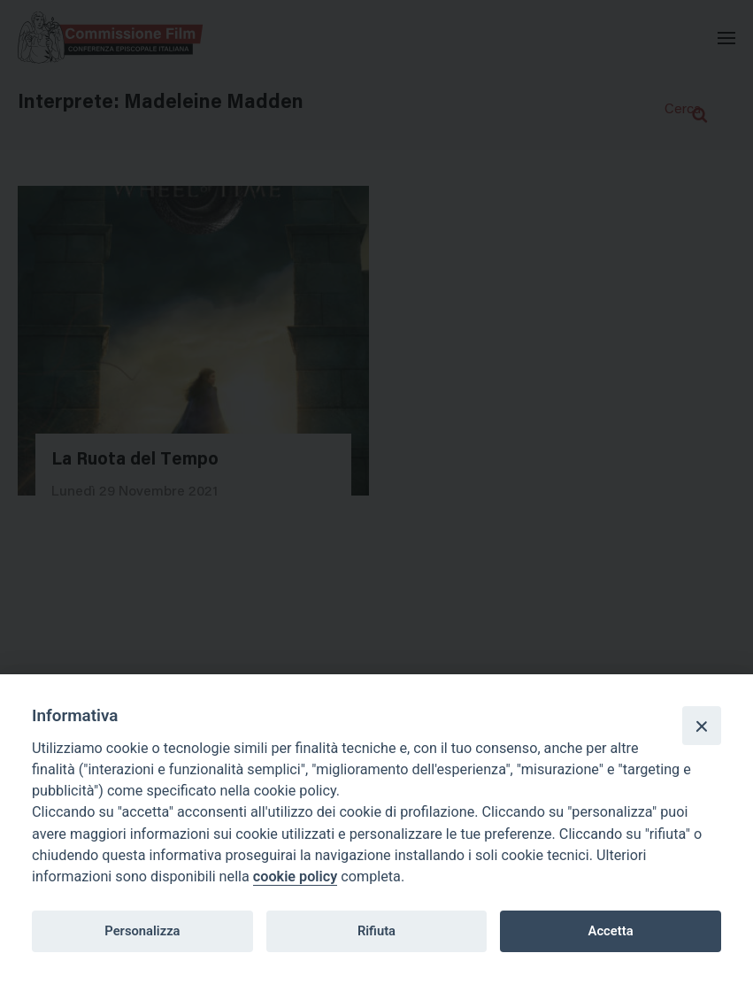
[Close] (701, 725)
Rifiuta (376, 931)
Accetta (611, 931)
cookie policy (295, 876)
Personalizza (142, 931)
